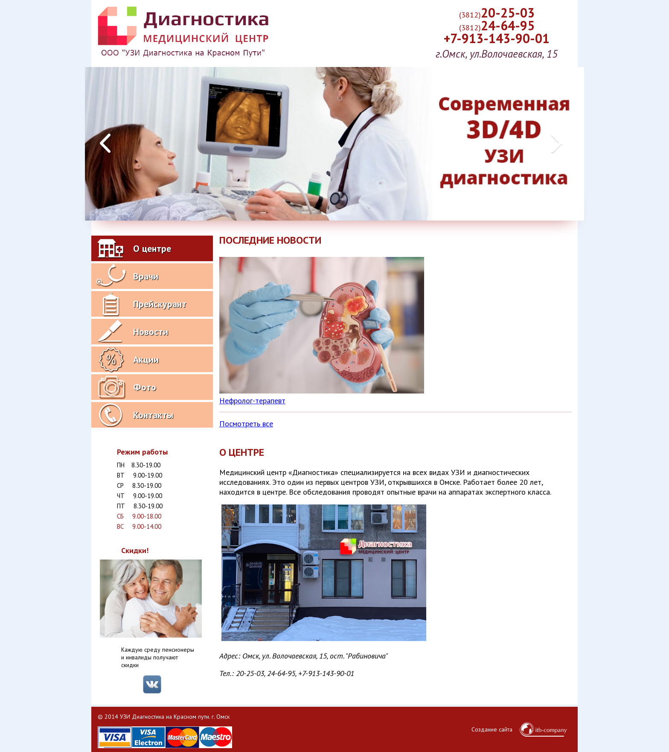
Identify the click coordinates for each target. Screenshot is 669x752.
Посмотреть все (246, 423)
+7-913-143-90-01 (497, 38)
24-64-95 (497, 25)
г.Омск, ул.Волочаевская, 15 (497, 54)
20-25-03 (497, 12)
